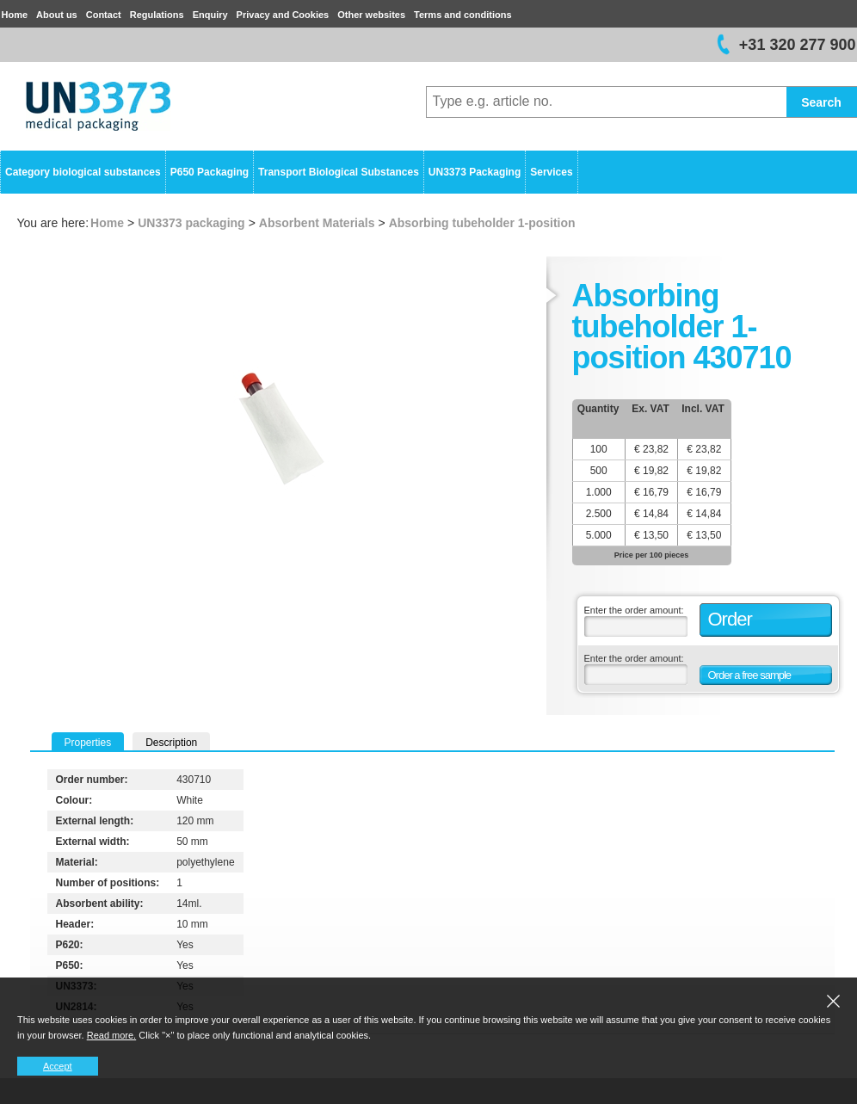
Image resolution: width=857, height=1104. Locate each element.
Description (171, 743)
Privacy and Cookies (283, 14)
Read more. (111, 1035)
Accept (57, 1066)
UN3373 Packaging (474, 172)
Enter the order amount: (634, 610)
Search (821, 102)
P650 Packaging (209, 172)
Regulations (157, 14)
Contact (103, 14)
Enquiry (210, 14)
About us (56, 14)
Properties (88, 743)
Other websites (371, 14)
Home (15, 14)
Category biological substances (83, 172)
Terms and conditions (462, 14)
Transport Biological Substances (338, 172)
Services (551, 172)
